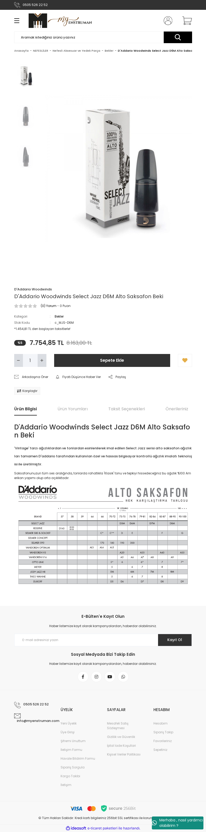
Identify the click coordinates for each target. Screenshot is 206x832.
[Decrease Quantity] (18, 360)
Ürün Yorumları (72, 409)
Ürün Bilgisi (25, 409)
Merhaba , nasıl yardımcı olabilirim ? (177, 823)
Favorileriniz (162, 741)
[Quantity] (30, 360)
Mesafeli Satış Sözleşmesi (117, 725)
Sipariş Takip (163, 732)
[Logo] (60, 20)
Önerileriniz (177, 409)
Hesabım (160, 723)
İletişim (66, 785)
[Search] (103, 37)
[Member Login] (166, 20)
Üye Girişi (68, 732)
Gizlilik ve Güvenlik (121, 737)
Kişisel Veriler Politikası (124, 754)
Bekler (59, 316)
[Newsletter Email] (103, 640)
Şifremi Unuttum (73, 741)
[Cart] (186, 20)
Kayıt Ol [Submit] (174, 639)
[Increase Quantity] (42, 360)
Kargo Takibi (70, 776)
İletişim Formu (71, 750)
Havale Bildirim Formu (78, 758)
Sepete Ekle (112, 360)
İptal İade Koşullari (121, 745)
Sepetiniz (160, 750)
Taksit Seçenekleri (126, 409)
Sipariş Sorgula (73, 767)
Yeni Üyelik (69, 723)
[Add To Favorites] (185, 360)
